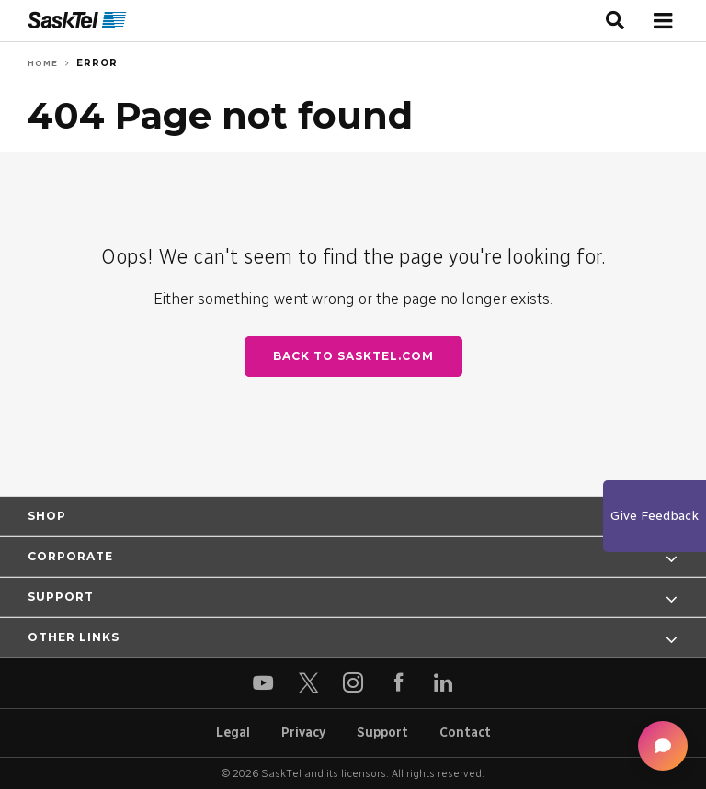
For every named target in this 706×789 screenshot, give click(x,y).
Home (43, 63)
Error (97, 63)
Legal (233, 732)
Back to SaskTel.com (353, 356)
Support (382, 732)
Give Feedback (654, 516)
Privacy (303, 732)
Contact (465, 732)
